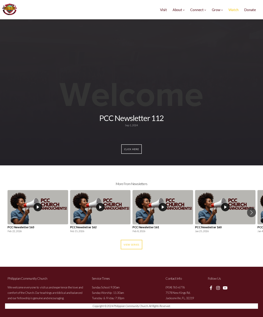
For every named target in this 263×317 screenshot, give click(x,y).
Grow (217, 10)
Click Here (131, 149)
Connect (198, 10)
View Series (131, 244)
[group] (38, 212)
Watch (233, 10)
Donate (250, 10)
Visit (163, 10)
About (179, 10)
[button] (251, 212)
